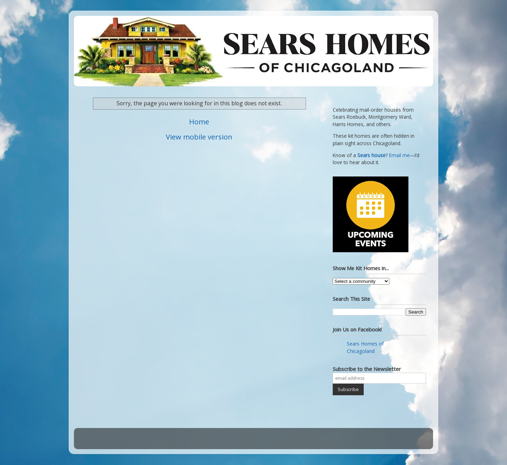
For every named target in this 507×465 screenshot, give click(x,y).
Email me (399, 155)
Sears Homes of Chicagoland (365, 347)
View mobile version (199, 137)
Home (199, 121)
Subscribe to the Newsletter (367, 368)
